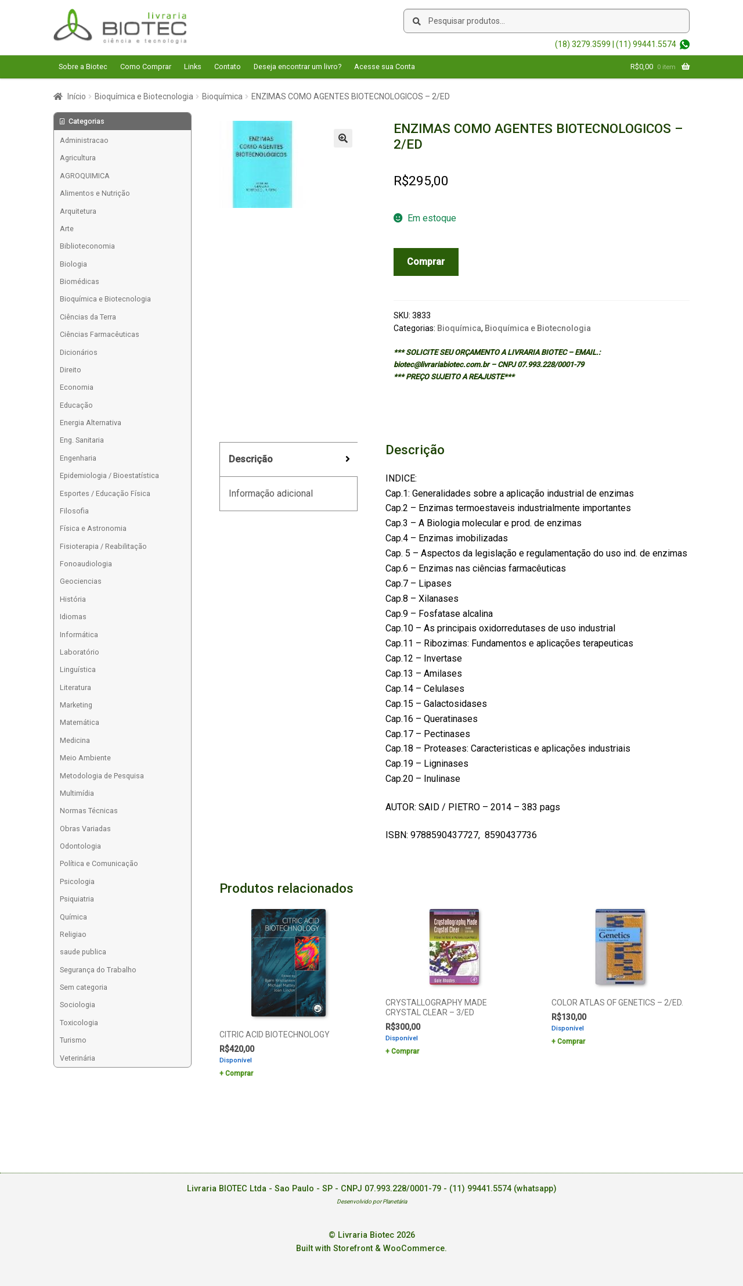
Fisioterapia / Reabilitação (103, 546)
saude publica (83, 951)
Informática (79, 634)
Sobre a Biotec (83, 66)
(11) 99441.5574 (646, 44)
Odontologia (80, 846)
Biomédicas (79, 281)
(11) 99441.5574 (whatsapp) (503, 1189)
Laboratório (79, 652)
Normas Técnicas (89, 810)
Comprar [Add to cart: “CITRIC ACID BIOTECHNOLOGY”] (239, 1073)
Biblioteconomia (87, 246)
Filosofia (74, 511)
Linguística (78, 669)
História (73, 599)
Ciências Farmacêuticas (99, 334)
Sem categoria (83, 987)
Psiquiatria (77, 899)
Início (76, 96)
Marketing (76, 705)
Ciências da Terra (88, 316)
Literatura (75, 687)
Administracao (84, 140)
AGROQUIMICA (85, 175)
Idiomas (73, 616)
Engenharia (78, 458)
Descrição (251, 459)
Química (73, 917)
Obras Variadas (85, 828)
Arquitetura (78, 211)
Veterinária (77, 1058)
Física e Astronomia (93, 528)
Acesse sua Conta (384, 66)
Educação (76, 405)
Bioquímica (222, 96)
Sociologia (77, 1004)
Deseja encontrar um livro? (297, 66)
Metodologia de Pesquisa (102, 775)
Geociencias (81, 581)
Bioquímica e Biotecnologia (144, 96)
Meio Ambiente (85, 757)
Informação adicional (271, 493)
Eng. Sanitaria (82, 440)
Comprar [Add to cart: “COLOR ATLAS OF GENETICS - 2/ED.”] (571, 1041)
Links (192, 66)
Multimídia (77, 793)
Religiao (73, 934)
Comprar (426, 261)
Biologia (73, 264)
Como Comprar (145, 66)
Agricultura (78, 157)
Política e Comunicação (99, 863)
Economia (76, 387)
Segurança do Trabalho (98, 969)
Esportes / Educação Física (105, 493)
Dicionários (79, 352)
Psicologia (77, 881)
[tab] (288, 460)
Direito (70, 369)
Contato (227, 66)
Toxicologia (79, 1022)
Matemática (79, 722)
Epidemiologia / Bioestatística (109, 475)
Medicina (75, 740)
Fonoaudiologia (86, 563)
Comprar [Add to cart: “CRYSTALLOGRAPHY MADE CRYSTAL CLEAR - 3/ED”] (405, 1051)
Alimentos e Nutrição (95, 193)
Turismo (73, 1040)
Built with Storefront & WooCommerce (370, 1248)
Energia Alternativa (90, 422)
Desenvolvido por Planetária (372, 1201)
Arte (67, 228)
